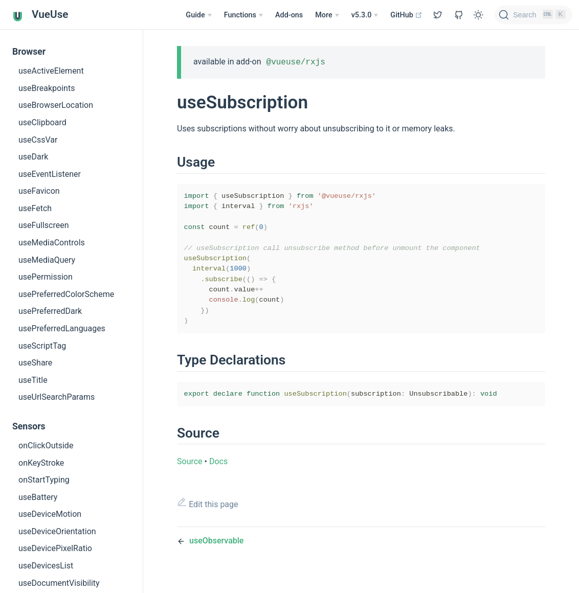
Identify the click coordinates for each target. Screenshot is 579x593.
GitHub (406, 15)
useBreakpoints (46, 88)
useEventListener (49, 174)
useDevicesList (45, 566)
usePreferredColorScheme (66, 294)
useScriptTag (42, 346)
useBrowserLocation (55, 105)
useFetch (35, 208)
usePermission (45, 277)
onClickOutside (45, 445)
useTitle (33, 380)
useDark (33, 157)
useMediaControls (51, 242)
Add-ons (289, 15)
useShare (35, 363)
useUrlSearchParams (56, 397)
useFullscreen (43, 225)
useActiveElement (51, 71)
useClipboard (42, 122)
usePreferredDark (50, 311)
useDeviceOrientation (57, 531)
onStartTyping (44, 480)
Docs (218, 475)
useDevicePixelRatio (55, 548)
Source (190, 475)
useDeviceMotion (49, 514)
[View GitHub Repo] (438, 15)
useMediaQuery (46, 260)
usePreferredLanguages (61, 328)
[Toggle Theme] (478, 14)
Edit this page (207, 516)
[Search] (533, 15)
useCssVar (37, 140)
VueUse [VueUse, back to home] (40, 15)
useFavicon (39, 191)
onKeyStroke (41, 463)
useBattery (37, 497)
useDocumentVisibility (59, 583)
